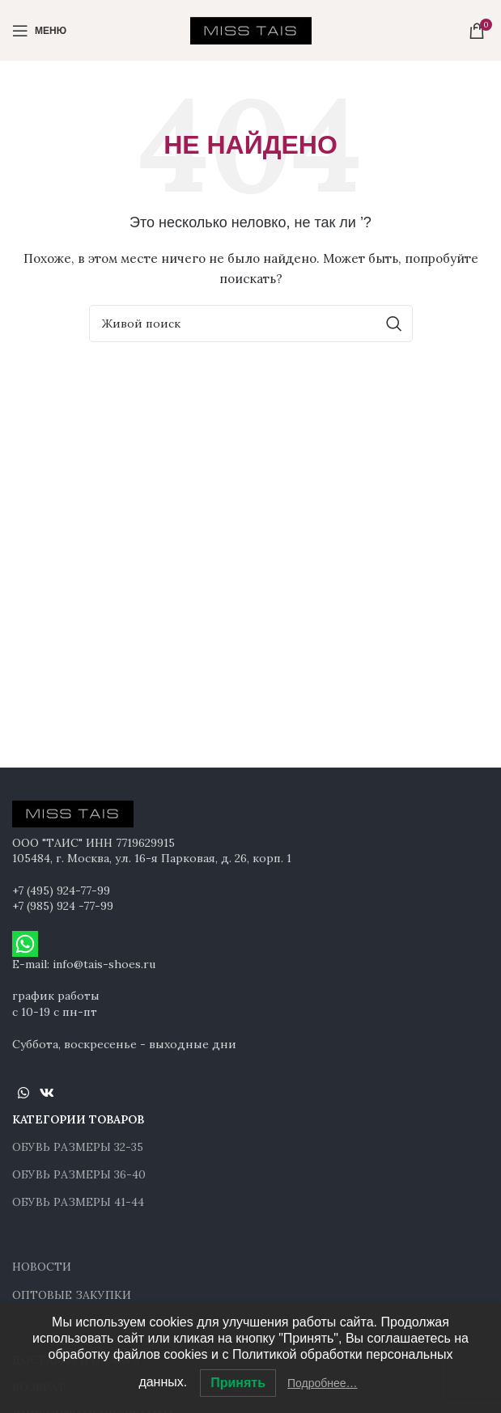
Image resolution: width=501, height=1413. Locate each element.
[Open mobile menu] (39, 31)
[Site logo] (251, 29)
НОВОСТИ (41, 1266)
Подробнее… (322, 1383)
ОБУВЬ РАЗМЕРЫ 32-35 (77, 1147)
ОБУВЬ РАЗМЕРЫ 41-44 (78, 1202)
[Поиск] (251, 323)
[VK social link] (46, 1093)
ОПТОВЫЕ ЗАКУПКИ (71, 1295)
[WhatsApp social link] (23, 1093)
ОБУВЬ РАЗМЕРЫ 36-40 (79, 1174)
